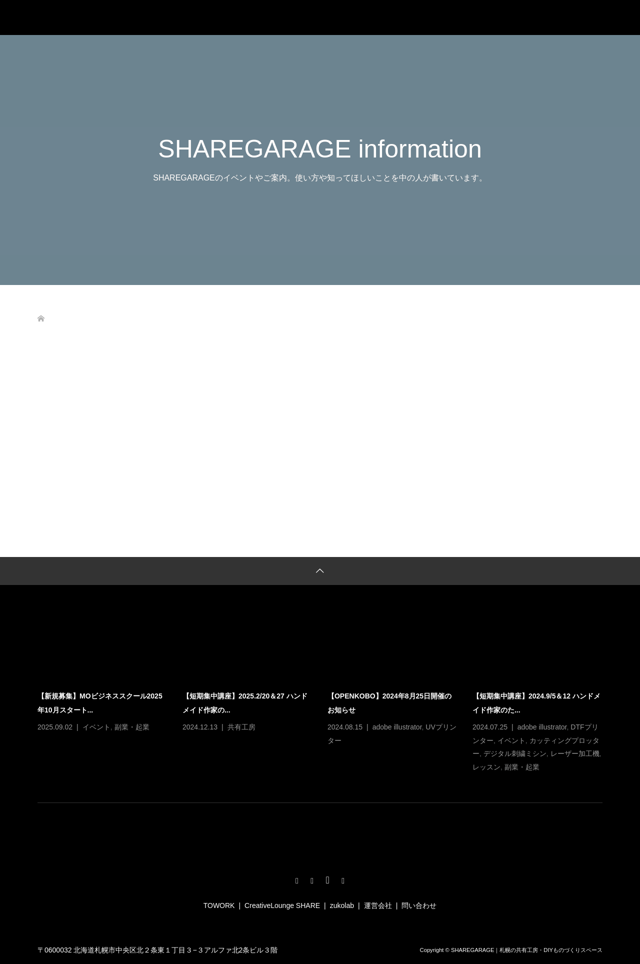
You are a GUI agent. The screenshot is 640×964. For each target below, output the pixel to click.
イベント (96, 727)
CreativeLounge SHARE (282, 906)
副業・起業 (132, 727)
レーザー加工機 (575, 754)
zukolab (342, 906)
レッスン (486, 767)
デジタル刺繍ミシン (515, 754)
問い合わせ (419, 906)
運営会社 (378, 906)
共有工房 (242, 727)
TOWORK (219, 906)
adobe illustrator (397, 727)
